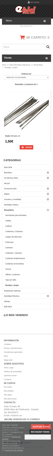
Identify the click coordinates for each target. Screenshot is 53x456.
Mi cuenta (35, 2)
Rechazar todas (40, 431)
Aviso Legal (8, 368)
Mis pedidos (9, 391)
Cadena (8, 226)
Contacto (7, 344)
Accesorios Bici (10, 189)
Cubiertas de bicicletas (14, 264)
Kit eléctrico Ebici (11, 178)
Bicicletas (8, 173)
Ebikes (7, 194)
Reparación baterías (12, 291)
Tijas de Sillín (10, 280)
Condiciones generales (13, 352)
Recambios (9, 210)
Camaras (9, 248)
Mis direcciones (10, 399)
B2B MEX (8, 307)
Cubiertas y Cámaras (14, 231)
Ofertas (7, 301)
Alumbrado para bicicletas (15, 215)
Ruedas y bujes (12, 285)
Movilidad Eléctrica (11, 296)
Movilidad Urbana (11, 205)
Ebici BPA (8, 167)
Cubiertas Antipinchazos (15, 258)
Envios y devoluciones (13, 348)
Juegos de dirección (13, 237)
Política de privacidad (12, 371)
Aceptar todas (41, 426)
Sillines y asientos (12, 274)
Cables (8, 221)
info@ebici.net (16, 415)
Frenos (8, 269)
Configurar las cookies (14, 450)
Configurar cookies (37, 437)
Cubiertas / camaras (13, 253)
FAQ (6, 356)
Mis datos (8, 395)
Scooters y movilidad (12, 199)
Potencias (9, 242)
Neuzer (7, 183)
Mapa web (8, 360)
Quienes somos (10, 375)
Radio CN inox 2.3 (12, 136)
